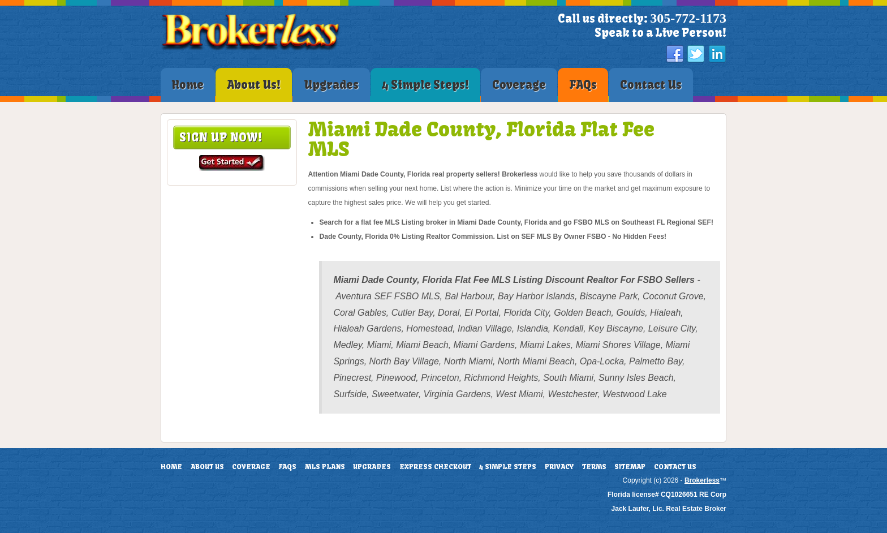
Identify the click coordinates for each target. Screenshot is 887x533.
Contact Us (675, 466)
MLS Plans (325, 466)
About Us (207, 466)
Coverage (251, 466)
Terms (594, 466)
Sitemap (629, 466)
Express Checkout (435, 466)
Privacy (559, 466)
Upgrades (372, 466)
